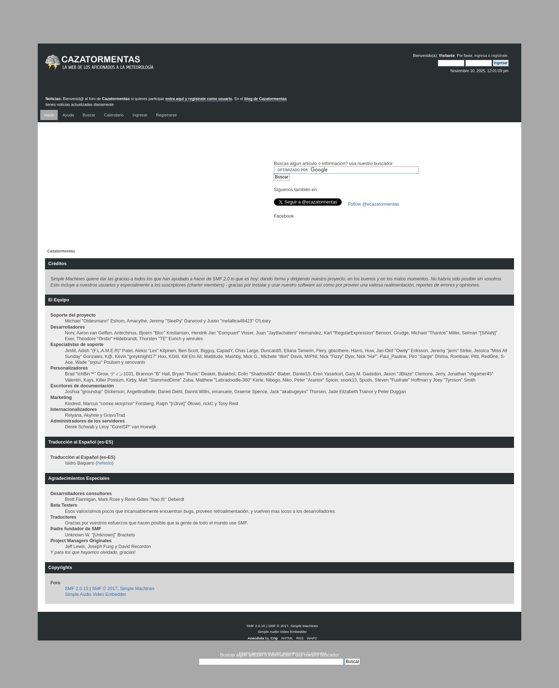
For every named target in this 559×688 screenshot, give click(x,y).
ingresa (480, 55)
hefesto (104, 463)
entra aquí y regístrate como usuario (198, 98)
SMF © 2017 (105, 588)
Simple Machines (137, 588)
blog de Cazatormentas (265, 98)
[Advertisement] (280, 27)
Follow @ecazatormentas (373, 204)
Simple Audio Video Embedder (95, 594)
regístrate (499, 55)
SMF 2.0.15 (76, 588)
